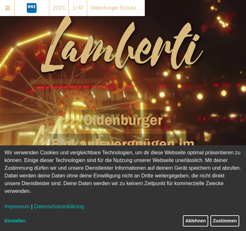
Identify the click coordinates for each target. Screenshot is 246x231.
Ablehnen (195, 220)
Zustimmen (225, 220)
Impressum (17, 206)
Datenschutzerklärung (59, 206)
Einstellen (15, 220)
